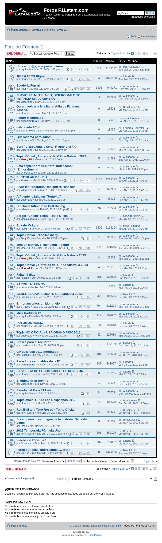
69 (80, 229)
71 (89, 229)
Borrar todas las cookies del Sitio (102, 525)
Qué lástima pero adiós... (34, 137)
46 (80, 79)
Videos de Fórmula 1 (31, 440)
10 (84, 278)
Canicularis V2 (29, 219)
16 (84, 209)
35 (84, 307)
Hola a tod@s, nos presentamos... (41, 66)
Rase (24, 425)
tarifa (24, 287)
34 (80, 307)
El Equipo (75, 525)
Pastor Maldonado (29, 117)
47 (84, 79)
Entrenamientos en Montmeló (38, 303)
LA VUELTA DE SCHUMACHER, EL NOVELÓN (49, 371)
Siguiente (149, 461)
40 (84, 69)
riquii (23, 69)
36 (89, 307)
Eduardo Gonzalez (31, 130)
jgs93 (24, 228)
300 (88, 89)
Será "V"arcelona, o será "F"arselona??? (46, 146)
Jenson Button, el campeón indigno (42, 244)
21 (80, 248)
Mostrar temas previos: (40, 461)
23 (89, 248)
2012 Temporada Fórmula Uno (38, 430)
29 (84, 374)
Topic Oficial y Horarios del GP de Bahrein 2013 (51, 156)
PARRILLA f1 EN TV (30, 284)
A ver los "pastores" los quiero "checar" (46, 187)
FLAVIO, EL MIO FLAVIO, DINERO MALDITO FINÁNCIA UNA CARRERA (48, 96)
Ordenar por (87, 461)
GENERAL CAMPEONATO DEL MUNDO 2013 (49, 294)
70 (84, 229)
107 (88, 180)
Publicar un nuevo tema (16, 53)
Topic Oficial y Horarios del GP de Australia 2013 (52, 265)
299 (83, 89)
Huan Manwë (95, 535)
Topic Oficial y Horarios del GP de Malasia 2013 (51, 255)
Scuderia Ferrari (28, 85)
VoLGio (25, 453)
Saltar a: (62, 478)
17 (155, 53)
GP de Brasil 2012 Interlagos (37, 351)
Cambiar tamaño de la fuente (151, 29)
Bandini (25, 297)
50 (89, 453)
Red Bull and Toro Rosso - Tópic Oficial (45, 409)
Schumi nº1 (27, 140)
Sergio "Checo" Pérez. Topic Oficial (42, 216)
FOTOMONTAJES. (29, 323)
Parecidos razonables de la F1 (38, 361)
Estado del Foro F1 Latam (35, 390)
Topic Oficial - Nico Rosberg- (37, 235)
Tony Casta (27, 238)
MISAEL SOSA (131, 66)
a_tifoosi (26, 306)
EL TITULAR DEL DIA (32, 177)
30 (89, 374)
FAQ (133, 36)
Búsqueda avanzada (143, 16)
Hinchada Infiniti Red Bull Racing (40, 206)
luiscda (127, 76)
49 (84, 453)
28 (80, 374)
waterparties (28, 364)
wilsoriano (129, 86)
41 (89, 69)
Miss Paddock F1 (29, 313)
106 (83, 180)
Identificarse (148, 36)
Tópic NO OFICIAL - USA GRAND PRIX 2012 (48, 332)
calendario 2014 (28, 127)
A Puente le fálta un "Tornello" (38, 196)
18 (89, 326)
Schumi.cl (26, 443)
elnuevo (25, 79)
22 (84, 248)
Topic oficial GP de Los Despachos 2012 (46, 400)
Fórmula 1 (37, 29)
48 (89, 79)
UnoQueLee (28, 113)
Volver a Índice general (21, 478)
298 (77, 89)
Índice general (19, 29)
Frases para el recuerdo (33, 342)
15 (80, 209)
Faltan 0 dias (25, 274)
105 (77, 180)
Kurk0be (26, 345)
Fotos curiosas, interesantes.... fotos (43, 450)
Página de (119, 53)
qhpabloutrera (29, 120)
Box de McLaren (28, 225)
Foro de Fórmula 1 (56, 29)
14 (80, 443)
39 (80, 69)
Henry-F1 (26, 159)
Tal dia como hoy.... (30, 76)
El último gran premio (32, 380)
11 (89, 278)
